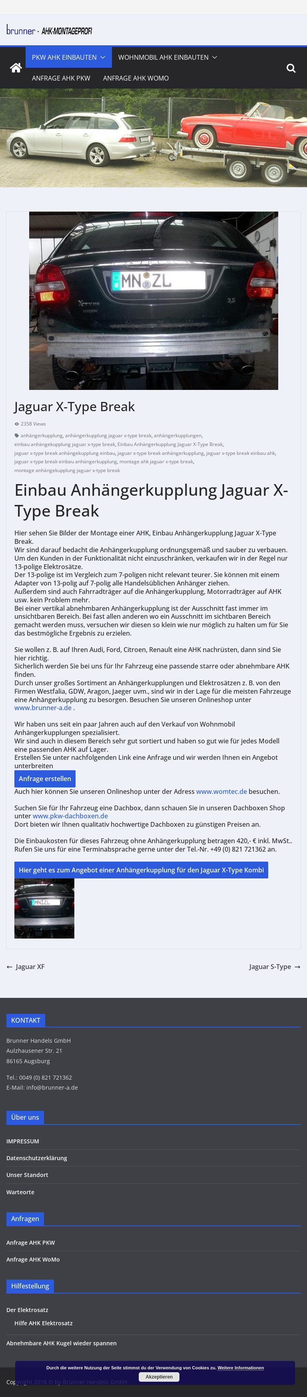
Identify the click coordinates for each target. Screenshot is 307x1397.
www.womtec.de (221, 791)
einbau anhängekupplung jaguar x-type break (64, 444)
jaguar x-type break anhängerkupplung (161, 453)
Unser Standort (27, 1175)
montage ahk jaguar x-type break (156, 461)
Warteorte (20, 1192)
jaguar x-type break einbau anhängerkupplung (65, 461)
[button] (101, 57)
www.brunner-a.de (43, 707)
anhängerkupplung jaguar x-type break (108, 435)
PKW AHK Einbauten (64, 57)
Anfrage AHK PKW (61, 78)
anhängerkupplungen (177, 435)
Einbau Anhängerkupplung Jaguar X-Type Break (170, 444)
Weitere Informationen (240, 1367)
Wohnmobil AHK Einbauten (163, 57)
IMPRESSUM (22, 1141)
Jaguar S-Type (275, 966)
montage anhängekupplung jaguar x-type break (67, 470)
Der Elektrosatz (27, 1310)
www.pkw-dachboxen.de (71, 816)
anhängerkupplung (42, 435)
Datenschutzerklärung (36, 1158)
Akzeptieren (159, 1377)
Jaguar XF (25, 966)
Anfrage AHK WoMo (136, 78)
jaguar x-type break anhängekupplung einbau (64, 453)
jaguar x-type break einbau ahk (240, 453)
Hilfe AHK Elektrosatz (43, 1323)
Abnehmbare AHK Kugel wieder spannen (61, 1343)
